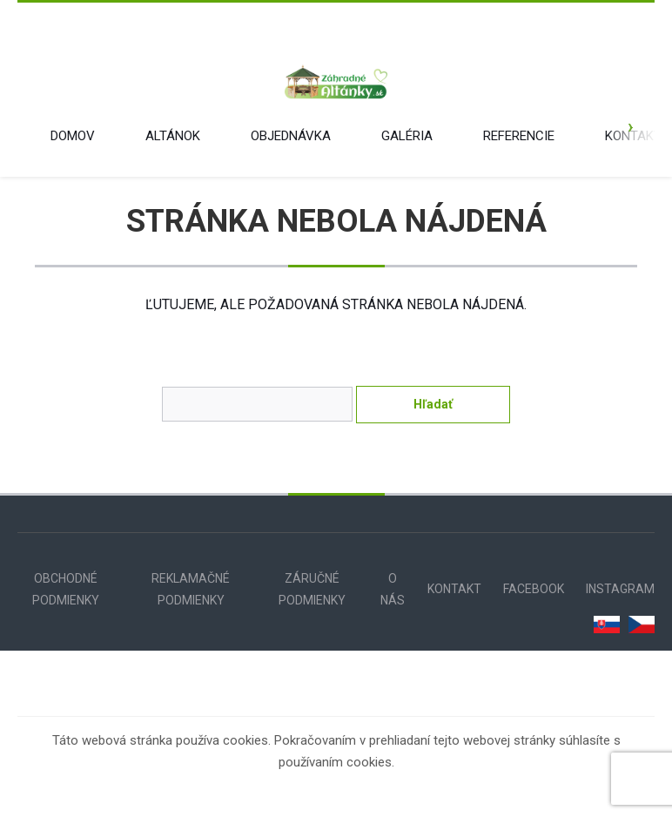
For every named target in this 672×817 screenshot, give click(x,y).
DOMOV (72, 136)
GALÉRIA (407, 136)
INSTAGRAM (620, 589)
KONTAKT (633, 136)
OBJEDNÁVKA (291, 136)
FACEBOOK (533, 589)
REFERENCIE (518, 136)
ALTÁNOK (172, 136)
